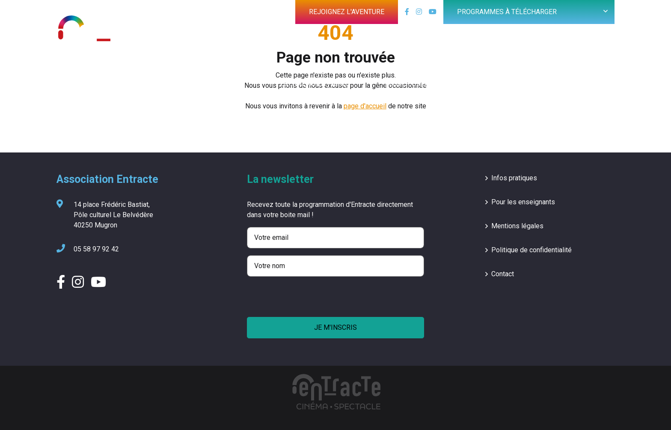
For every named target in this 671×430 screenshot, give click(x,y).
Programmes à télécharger (507, 12)
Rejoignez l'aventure (346, 12)
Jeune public (408, 84)
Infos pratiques (514, 178)
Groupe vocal (490, 84)
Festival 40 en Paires (313, 84)
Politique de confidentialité (531, 250)
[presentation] (312, 300)
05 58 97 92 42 (87, 249)
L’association (573, 84)
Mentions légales (517, 226)
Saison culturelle (208, 84)
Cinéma (128, 84)
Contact (502, 274)
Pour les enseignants (523, 202)
